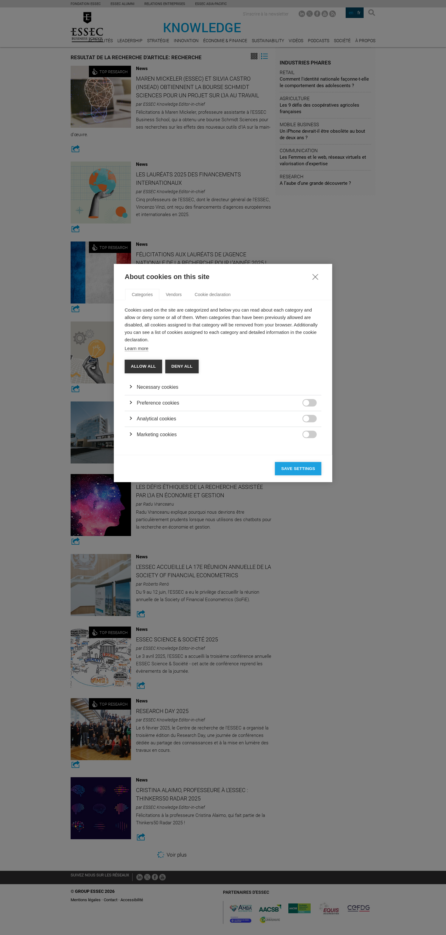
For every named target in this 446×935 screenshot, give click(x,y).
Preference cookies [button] (158, 497)
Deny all (181, 461)
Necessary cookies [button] (157, 481)
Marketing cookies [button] (157, 529)
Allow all (143, 461)
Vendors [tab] (173, 389)
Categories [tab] (142, 389)
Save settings (298, 563)
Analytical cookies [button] (156, 513)
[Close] (315, 371)
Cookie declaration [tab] (213, 389)
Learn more (137, 442)
